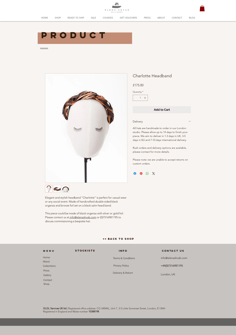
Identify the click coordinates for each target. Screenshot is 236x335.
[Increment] (145, 98)
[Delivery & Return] (123, 273)
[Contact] (47, 280)
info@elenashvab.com (82, 217)
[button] (202, 8)
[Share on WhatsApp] (147, 173)
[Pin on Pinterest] (141, 173)
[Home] (46, 257)
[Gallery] (47, 275)
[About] (46, 261)
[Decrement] (135, 98)
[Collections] (49, 266)
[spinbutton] (140, 98)
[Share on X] (154, 173)
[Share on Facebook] (135, 173)
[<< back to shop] (118, 239)
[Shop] (46, 284)
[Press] (46, 270)
